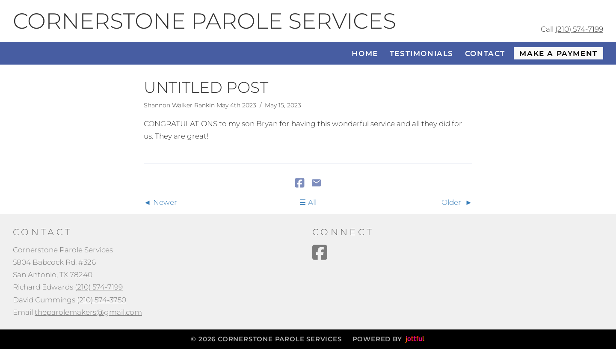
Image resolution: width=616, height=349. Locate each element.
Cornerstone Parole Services (204, 21)
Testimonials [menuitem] (421, 53)
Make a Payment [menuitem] (558, 53)
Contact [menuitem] (485, 53)
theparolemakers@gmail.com (88, 312)
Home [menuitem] (365, 53)
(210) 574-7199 (579, 29)
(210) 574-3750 (101, 300)
